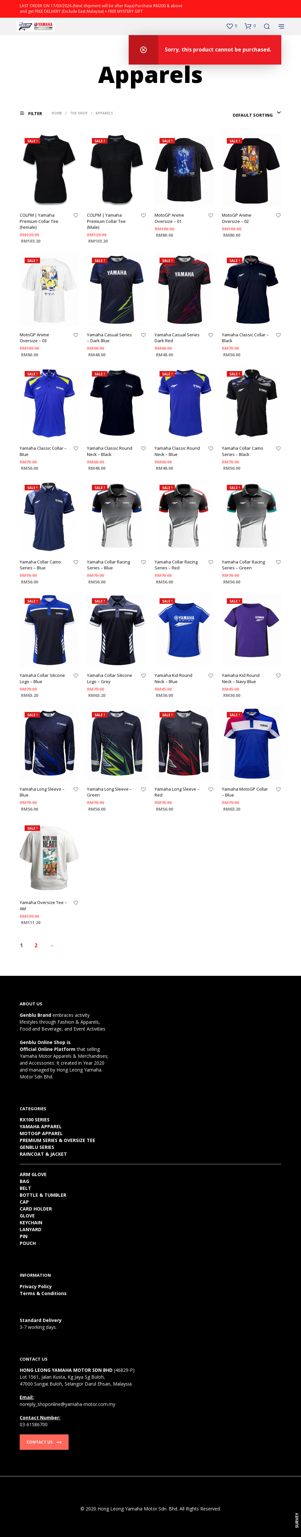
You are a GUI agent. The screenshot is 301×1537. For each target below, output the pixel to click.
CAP (24, 1202)
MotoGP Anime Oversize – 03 (34, 338)
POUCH (28, 1243)
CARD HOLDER (36, 1209)
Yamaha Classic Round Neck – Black (109, 451)
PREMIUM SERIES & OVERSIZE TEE (57, 1140)
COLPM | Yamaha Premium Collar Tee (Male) (106, 221)
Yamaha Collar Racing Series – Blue (108, 565)
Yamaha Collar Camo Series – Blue (40, 565)
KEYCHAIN (31, 1222)
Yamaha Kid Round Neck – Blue (173, 678)
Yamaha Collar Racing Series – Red (176, 565)
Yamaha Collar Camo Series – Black (242, 451)
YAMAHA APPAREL (41, 1126)
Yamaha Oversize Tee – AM (43, 905)
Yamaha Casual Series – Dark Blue (109, 338)
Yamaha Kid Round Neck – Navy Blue (241, 678)
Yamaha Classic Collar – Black (245, 338)
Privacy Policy (36, 1286)
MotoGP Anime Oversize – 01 (169, 218)
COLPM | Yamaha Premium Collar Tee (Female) (39, 221)
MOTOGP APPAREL (41, 1133)
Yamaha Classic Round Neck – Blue (177, 451)
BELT (25, 1188)
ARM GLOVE (33, 1174)
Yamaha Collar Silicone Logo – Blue (42, 678)
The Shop (79, 113)
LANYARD (30, 1229)
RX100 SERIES (35, 1119)
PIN (24, 1236)
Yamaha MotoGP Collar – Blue (245, 792)
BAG (24, 1181)
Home (57, 113)
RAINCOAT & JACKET (43, 1154)
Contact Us (44, 1442)
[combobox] (257, 115)
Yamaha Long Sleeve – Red (177, 792)
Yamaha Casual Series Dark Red (177, 338)
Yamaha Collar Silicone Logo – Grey (109, 678)
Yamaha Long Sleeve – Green (109, 792)
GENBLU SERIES (37, 1147)
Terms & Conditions (43, 1293)
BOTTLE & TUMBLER (43, 1195)
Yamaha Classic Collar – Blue (43, 451)
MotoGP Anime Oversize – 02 (236, 218)
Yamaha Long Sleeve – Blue (42, 792)
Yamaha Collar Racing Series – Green (243, 565)
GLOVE (27, 1215)
